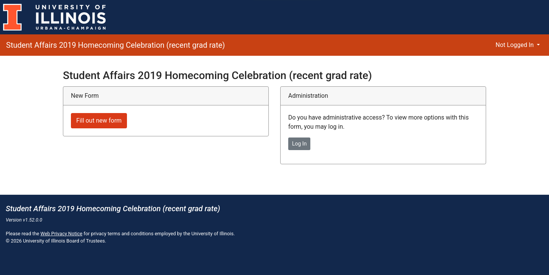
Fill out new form (99, 120)
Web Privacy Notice (61, 233)
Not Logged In (515, 45)
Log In (299, 144)
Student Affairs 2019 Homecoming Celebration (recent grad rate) (115, 45)
